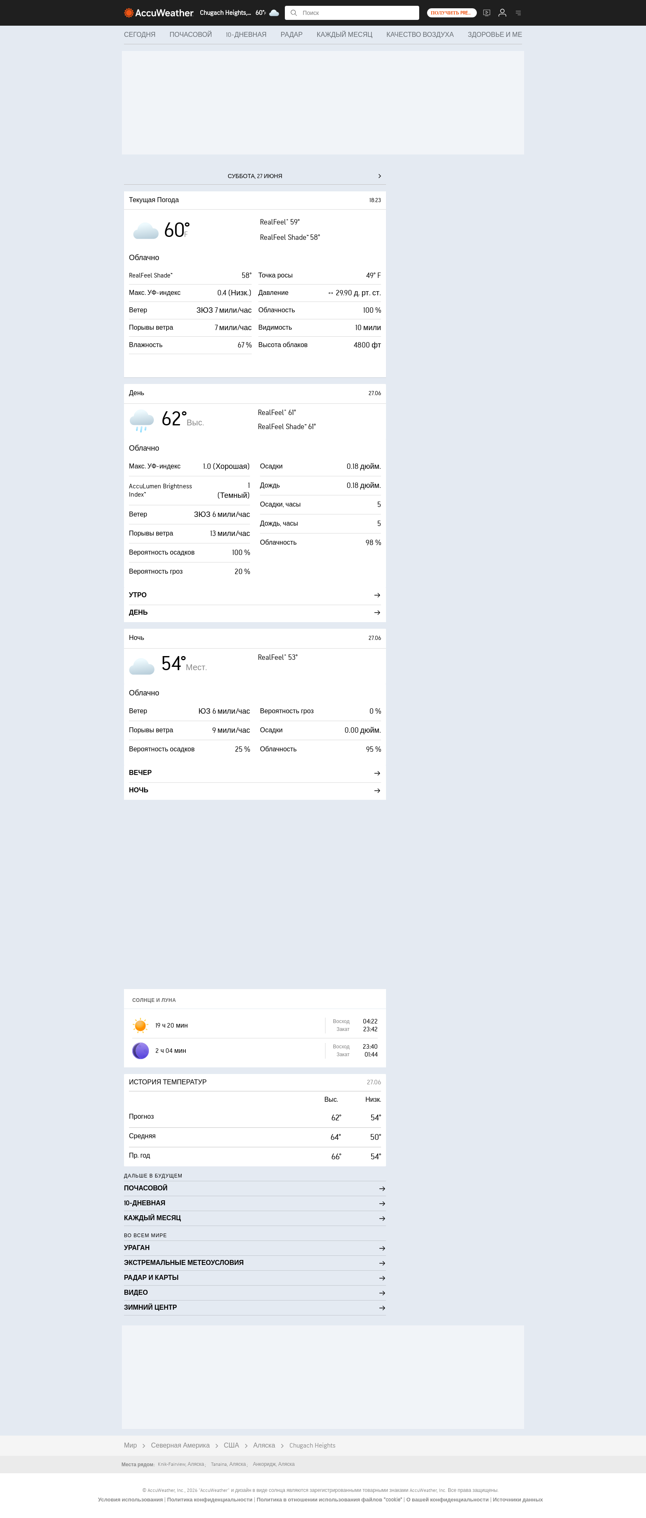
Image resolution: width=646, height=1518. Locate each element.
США (231, 1446)
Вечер (255, 773)
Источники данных (518, 1499)
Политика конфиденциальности (210, 1499)
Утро (255, 595)
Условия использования (131, 1499)
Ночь (255, 790)
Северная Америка (180, 1446)
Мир (130, 1446)
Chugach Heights (312, 1446)
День (255, 613)
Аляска (264, 1446)
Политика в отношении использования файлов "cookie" (330, 1499)
